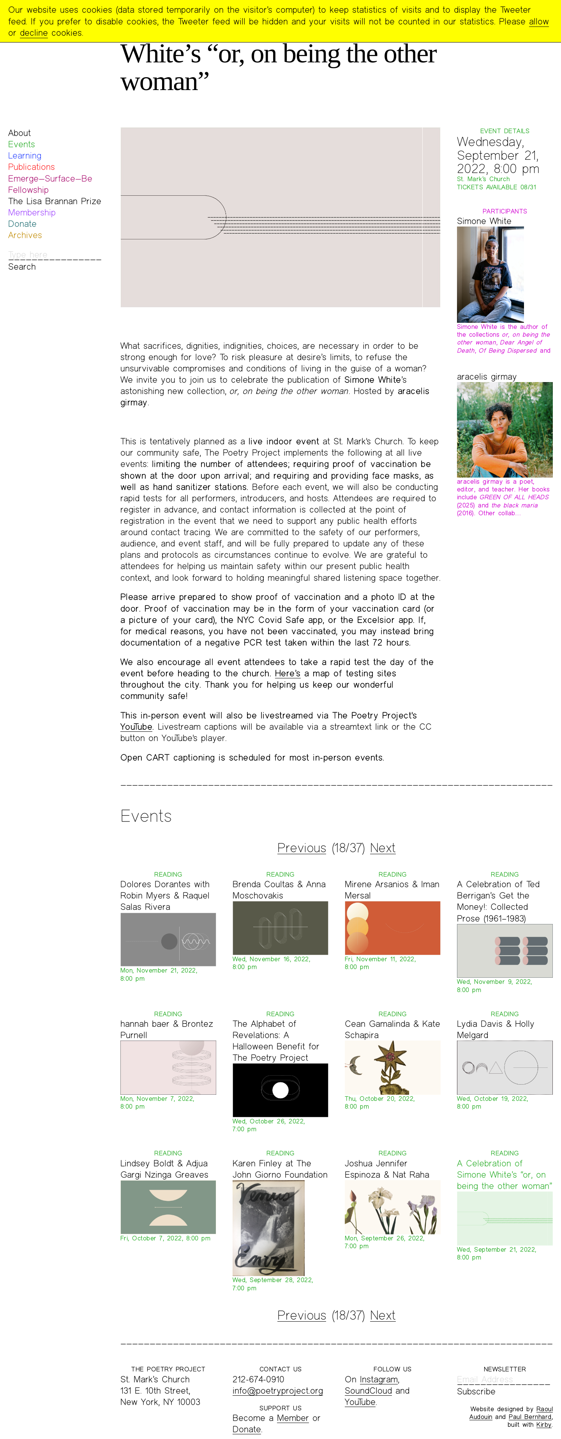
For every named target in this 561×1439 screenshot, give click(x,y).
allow (539, 21)
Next (383, 847)
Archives (25, 235)
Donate (22, 223)
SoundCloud (368, 1390)
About (19, 132)
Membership (32, 212)
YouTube (136, 726)
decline (34, 32)
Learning (24, 155)
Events (21, 144)
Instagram (379, 1379)
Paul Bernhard (530, 1416)
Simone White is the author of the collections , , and (504, 338)
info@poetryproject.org (278, 1390)
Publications (31, 166)
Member (293, 1417)
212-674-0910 (258, 1379)
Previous (301, 847)
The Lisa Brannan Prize (54, 201)
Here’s (288, 673)
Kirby (544, 1424)
